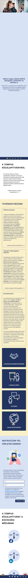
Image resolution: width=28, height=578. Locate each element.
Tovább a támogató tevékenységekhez (14, 288)
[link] (23, 576)
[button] (20, 576)
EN (17, 577)
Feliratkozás (20, 501)
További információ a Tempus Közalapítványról (14, 191)
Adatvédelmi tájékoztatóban (11, 491)
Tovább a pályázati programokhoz (16, 245)
